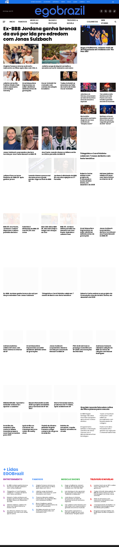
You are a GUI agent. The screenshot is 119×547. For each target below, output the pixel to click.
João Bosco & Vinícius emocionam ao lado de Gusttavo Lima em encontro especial (88, 98)
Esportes (56, 2)
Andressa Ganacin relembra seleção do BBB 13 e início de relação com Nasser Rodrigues (104, 349)
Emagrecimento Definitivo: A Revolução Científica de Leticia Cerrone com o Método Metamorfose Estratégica (88, 431)
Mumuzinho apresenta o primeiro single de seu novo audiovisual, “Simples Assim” (88, 120)
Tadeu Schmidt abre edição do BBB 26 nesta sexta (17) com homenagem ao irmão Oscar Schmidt (105, 493)
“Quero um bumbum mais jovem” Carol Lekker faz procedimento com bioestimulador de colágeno (107, 418)
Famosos (22, 21)
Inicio (12, 21)
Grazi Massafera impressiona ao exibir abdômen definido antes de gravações (29, 87)
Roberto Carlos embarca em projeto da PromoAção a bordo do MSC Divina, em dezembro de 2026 (87, 179)
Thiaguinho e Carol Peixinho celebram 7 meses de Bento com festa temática (95, 156)
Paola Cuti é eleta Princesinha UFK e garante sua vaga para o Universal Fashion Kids (107, 429)
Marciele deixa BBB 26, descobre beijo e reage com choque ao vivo (49, 229)
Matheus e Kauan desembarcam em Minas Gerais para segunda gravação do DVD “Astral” (107, 120)
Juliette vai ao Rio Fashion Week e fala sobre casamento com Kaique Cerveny (11, 87)
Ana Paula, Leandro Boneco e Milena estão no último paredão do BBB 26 (59, 153)
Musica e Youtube (34, 21)
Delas (69, 2)
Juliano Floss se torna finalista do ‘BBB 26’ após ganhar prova (13, 177)
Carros (82, 2)
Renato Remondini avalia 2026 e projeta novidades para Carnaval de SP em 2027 (39, 405)
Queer (75, 2)
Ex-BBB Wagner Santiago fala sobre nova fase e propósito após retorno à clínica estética (88, 417)
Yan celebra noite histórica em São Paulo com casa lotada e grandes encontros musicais (107, 98)
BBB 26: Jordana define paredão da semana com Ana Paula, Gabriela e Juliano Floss (67, 230)
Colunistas (92, 21)
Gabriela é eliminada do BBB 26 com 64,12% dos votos (30, 229)
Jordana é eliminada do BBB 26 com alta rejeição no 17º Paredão (65, 177)
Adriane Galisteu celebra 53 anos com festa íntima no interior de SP (107, 176)
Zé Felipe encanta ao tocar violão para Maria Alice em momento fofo (45, 511)
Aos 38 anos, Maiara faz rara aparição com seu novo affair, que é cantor (17, 512)
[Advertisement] (40, 107)
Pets (88, 2)
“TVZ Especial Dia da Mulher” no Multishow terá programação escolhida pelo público (104, 506)
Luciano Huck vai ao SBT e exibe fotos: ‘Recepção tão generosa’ (105, 487)
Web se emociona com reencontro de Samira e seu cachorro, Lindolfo (103, 500)
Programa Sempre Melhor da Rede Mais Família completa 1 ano (104, 512)
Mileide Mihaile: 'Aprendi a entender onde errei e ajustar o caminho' (13, 404)
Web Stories (104, 21)
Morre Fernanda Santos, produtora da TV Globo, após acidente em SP (64, 404)
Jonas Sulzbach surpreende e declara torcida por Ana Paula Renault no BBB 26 (19, 153)
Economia (47, 2)
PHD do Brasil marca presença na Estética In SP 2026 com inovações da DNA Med (82, 348)
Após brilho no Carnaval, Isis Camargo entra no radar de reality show (29, 429)
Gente (63, 2)
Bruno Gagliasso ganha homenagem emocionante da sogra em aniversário (46, 505)
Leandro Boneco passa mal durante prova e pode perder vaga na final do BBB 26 (40, 178)
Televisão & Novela (72, 21)
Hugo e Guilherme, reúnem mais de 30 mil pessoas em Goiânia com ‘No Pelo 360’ (97, 49)
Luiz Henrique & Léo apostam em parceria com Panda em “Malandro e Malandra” (75, 493)
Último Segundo (36, 2)
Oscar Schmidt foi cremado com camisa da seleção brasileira (49, 86)
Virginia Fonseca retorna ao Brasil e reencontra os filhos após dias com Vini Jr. (20, 67)
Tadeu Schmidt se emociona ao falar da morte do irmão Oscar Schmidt (68, 86)
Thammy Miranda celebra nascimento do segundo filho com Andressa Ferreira (46, 499)
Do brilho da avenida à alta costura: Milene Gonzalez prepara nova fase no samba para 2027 (11, 430)
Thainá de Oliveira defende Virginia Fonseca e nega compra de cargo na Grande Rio (49, 429)
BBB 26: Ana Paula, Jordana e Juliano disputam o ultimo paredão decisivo (10, 229)
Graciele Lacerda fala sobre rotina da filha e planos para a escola (97, 408)
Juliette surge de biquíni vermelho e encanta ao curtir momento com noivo (57, 67)
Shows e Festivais (53, 21)
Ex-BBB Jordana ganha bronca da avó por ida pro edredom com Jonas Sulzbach (39, 34)
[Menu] (4, 22)
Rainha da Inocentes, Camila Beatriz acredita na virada (68, 428)
